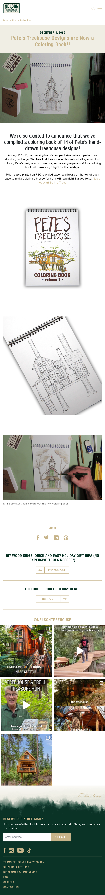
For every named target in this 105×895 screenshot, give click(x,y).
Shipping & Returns (16, 867)
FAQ (5, 877)
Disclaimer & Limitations (20, 872)
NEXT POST (48, 599)
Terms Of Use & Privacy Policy (23, 862)
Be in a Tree (25, 20)
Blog (14, 20)
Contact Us (11, 887)
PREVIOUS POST (56, 570)
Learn (5, 20)
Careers (8, 882)
